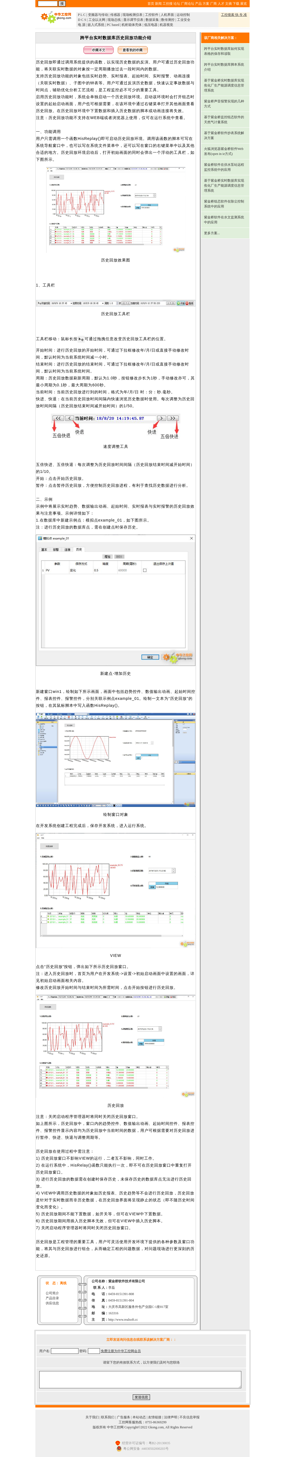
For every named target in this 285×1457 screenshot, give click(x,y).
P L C (81, 15)
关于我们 (92, 1417)
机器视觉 (166, 25)
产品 (198, 4)
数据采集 (152, 20)
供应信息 (52, 1303)
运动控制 (183, 15)
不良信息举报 (190, 1417)
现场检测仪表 (132, 15)
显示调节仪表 (133, 20)
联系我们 (107, 1417)
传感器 (115, 15)
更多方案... (212, 233)
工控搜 (168, 4)
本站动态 (139, 1417)
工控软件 (151, 15)
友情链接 (154, 1417)
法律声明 (170, 1417)
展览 (243, 4)
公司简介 (52, 1293)
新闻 (158, 4)
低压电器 (151, 25)
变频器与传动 (98, 15)
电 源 (81, 25)
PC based (113, 25)
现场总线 (114, 20)
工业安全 (183, 20)
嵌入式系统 (96, 25)
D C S (82, 20)
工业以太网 (97, 20)
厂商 (213, 4)
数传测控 (168, 20)
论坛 (176, 4)
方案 (206, 4)
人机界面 (167, 15)
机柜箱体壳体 (132, 25)
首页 (151, 4)
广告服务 (123, 1417)
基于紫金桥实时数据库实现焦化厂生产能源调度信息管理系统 (224, 85)
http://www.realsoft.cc (123, 1320)
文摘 (228, 4)
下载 (236, 4)
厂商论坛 (187, 4)
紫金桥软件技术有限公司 (126, 1281)
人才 (221, 4)
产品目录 (52, 1298)
